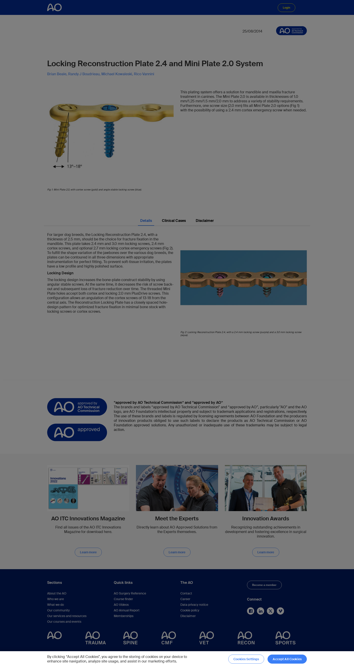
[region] (177, 659)
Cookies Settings (246, 659)
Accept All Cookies (287, 659)
